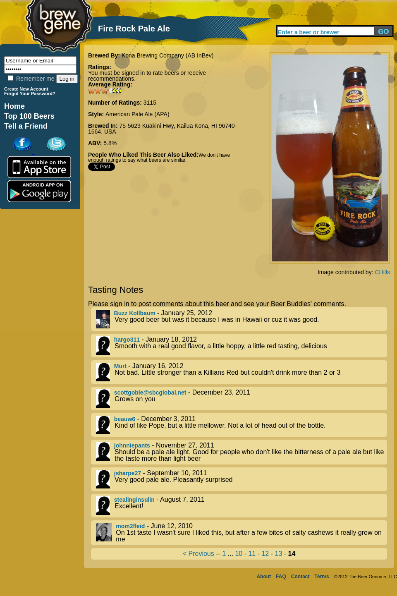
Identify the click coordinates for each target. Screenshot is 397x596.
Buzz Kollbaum (135, 313)
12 (265, 553)
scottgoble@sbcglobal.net (150, 392)
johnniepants (132, 445)
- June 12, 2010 (241, 533)
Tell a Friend (26, 126)
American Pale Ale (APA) (137, 114)
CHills (382, 272)
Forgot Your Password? (29, 93)
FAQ (281, 576)
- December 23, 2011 (241, 398)
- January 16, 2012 (241, 372)
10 (238, 553)
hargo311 (127, 339)
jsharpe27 (127, 473)
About (263, 576)
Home (14, 106)
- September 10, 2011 (241, 479)
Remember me (31, 78)
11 (252, 553)
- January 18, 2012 (241, 345)
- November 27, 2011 (241, 452)
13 (278, 553)
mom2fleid (130, 526)
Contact (300, 576)
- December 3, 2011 (241, 425)
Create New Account (26, 88)
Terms (322, 576)
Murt (121, 366)
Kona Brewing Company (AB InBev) (168, 55)
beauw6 (124, 419)
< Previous (198, 553)
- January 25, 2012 (241, 319)
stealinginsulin (134, 499)
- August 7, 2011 (241, 505)
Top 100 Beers (29, 116)
